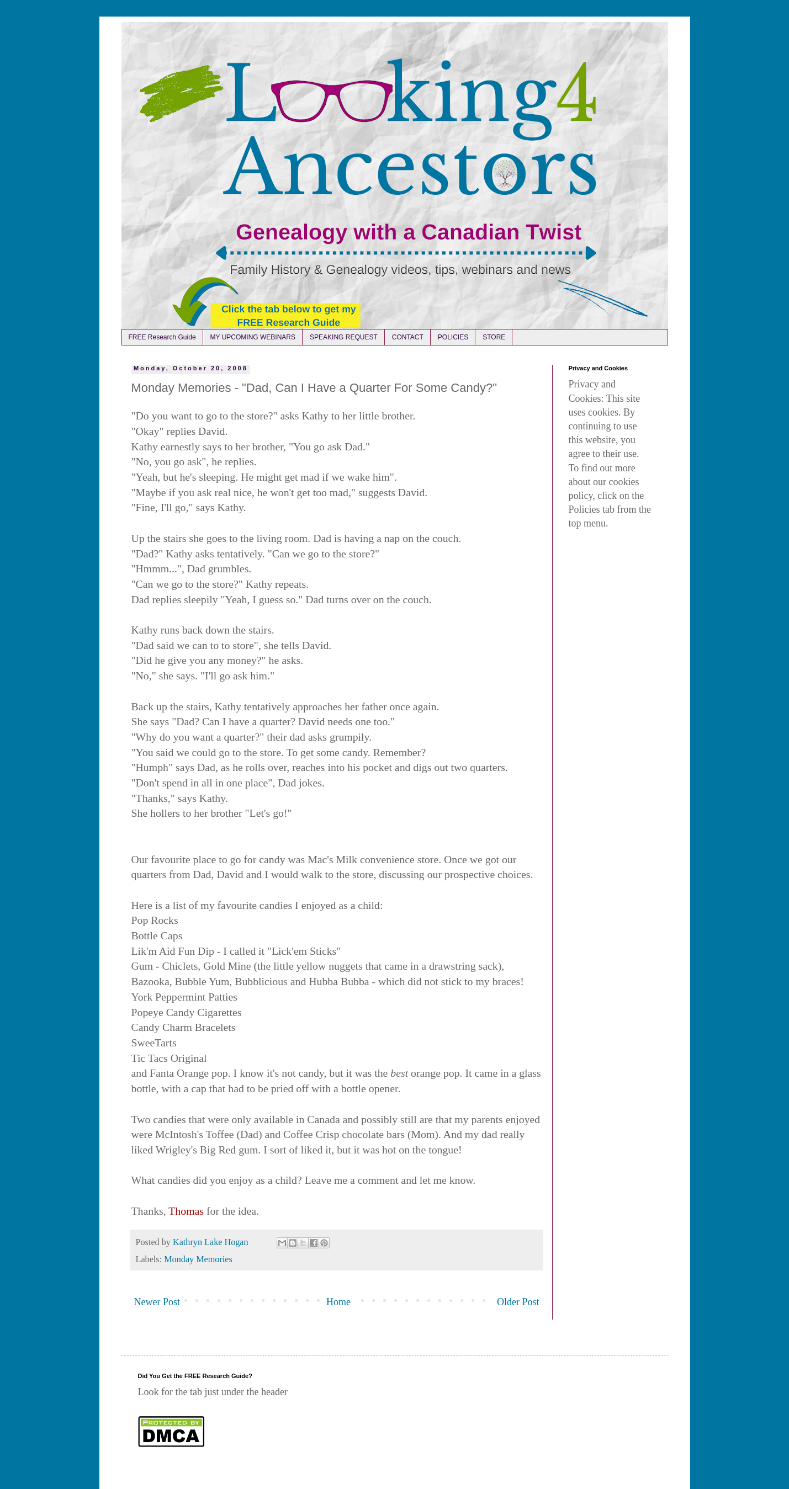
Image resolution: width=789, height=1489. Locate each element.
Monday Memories (198, 1259)
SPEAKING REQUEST (344, 337)
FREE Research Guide (162, 337)
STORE (494, 337)
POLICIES (453, 337)
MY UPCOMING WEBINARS (252, 337)
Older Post (518, 1301)
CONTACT (407, 337)
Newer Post (157, 1301)
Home (338, 1301)
